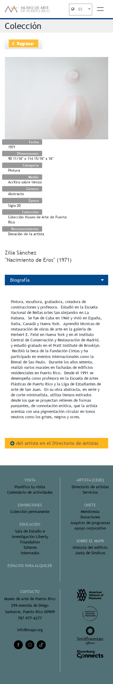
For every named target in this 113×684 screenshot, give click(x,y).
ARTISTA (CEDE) (90, 480)
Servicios (90, 492)
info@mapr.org (30, 630)
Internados (30, 553)
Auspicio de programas (90, 523)
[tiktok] (41, 644)
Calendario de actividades (29, 492)
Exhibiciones (30, 505)
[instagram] (29, 644)
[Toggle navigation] (100, 9)
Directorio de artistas (90, 487)
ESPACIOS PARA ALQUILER (30, 565)
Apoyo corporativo (90, 528)
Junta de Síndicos (90, 553)
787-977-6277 (30, 618)
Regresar (25, 43)
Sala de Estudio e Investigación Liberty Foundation (30, 536)
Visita (30, 480)
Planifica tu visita (29, 487)
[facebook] (18, 644)
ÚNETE (90, 505)
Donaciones (90, 517)
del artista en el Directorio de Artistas (57, 443)
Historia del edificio (90, 547)
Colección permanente (29, 511)
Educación (30, 524)
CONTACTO (29, 591)
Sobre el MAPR (90, 541)
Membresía (90, 511)
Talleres (30, 547)
